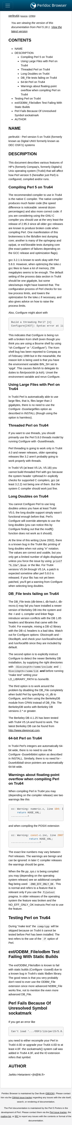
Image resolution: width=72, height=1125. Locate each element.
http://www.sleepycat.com (24, 730)
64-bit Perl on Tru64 (33, 82)
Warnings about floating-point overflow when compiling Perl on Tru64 (40, 90)
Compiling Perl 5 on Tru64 (37, 56)
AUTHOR (20, 119)
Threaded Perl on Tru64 (35, 69)
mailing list (6, 1116)
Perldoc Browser (48, 5)
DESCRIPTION (24, 52)
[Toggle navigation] (7, 5)
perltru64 (13, 15)
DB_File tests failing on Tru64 (39, 77)
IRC (17, 1116)
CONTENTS (19, 40)
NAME (19, 48)
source (24, 16)
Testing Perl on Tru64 (28, 98)
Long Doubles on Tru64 (35, 73)
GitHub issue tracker (22, 1097)
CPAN (32, 16)
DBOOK (50, 1093)
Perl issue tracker (58, 1112)
